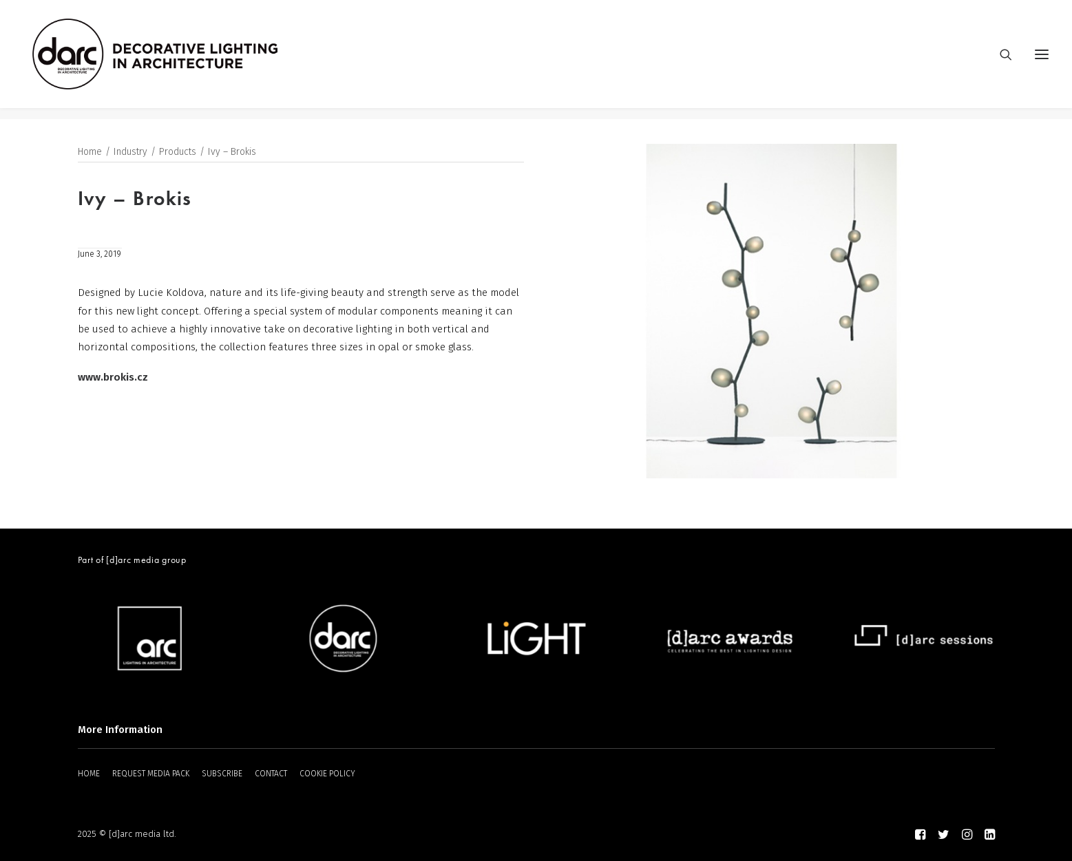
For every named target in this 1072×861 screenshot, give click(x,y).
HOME (89, 773)
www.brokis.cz (113, 378)
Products (177, 152)
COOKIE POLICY (327, 773)
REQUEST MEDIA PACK (150, 773)
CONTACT (271, 773)
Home (90, 152)
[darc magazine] (166, 60)
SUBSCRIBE (222, 773)
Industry (130, 152)
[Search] (999, 60)
